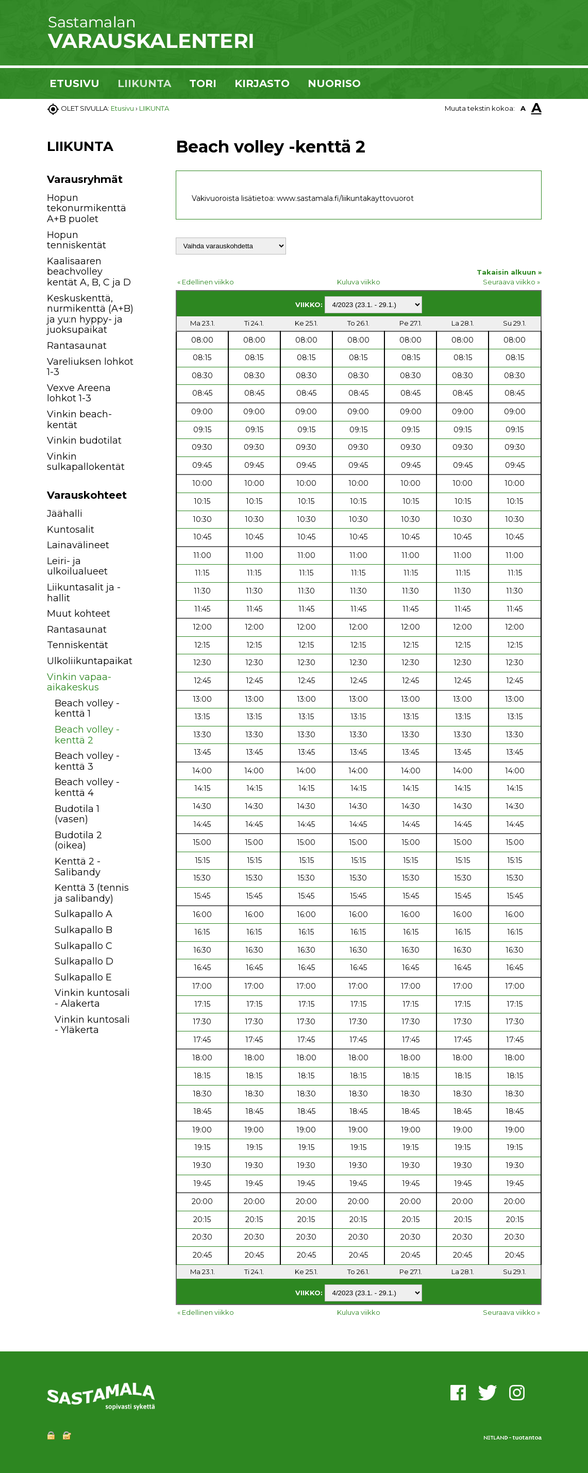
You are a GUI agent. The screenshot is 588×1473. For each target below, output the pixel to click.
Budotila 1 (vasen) (77, 814)
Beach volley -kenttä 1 (87, 709)
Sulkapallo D (84, 961)
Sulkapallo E (83, 977)
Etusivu (122, 108)
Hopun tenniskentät (76, 240)
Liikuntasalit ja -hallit (84, 593)
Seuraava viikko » (511, 282)
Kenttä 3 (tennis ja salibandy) (92, 893)
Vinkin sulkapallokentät (86, 462)
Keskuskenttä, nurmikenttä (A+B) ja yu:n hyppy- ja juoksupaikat (90, 314)
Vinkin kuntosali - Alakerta (92, 998)
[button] (146, 515)
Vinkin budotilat (84, 440)
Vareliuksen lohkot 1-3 (90, 367)
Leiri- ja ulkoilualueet (77, 566)
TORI (202, 83)
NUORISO (334, 83)
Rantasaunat (77, 345)
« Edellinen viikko (205, 282)
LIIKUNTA (144, 83)
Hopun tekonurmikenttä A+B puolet (86, 208)
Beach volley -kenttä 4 (87, 787)
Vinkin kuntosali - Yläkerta (92, 1025)
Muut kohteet (78, 613)
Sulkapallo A (83, 914)
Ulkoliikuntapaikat (89, 661)
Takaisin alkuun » (509, 272)
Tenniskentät (77, 645)
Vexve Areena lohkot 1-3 (79, 393)
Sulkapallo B (83, 930)
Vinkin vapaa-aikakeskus (79, 682)
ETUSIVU (74, 83)
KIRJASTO (262, 83)
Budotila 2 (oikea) (78, 840)
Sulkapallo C (83, 946)
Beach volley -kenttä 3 (87, 761)
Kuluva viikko (358, 282)
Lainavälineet (78, 545)
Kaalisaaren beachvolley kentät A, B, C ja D (89, 272)
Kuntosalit (70, 529)
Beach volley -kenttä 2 (87, 735)
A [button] (523, 108)
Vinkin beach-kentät (79, 420)
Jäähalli (64, 513)
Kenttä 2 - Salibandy (77, 867)
